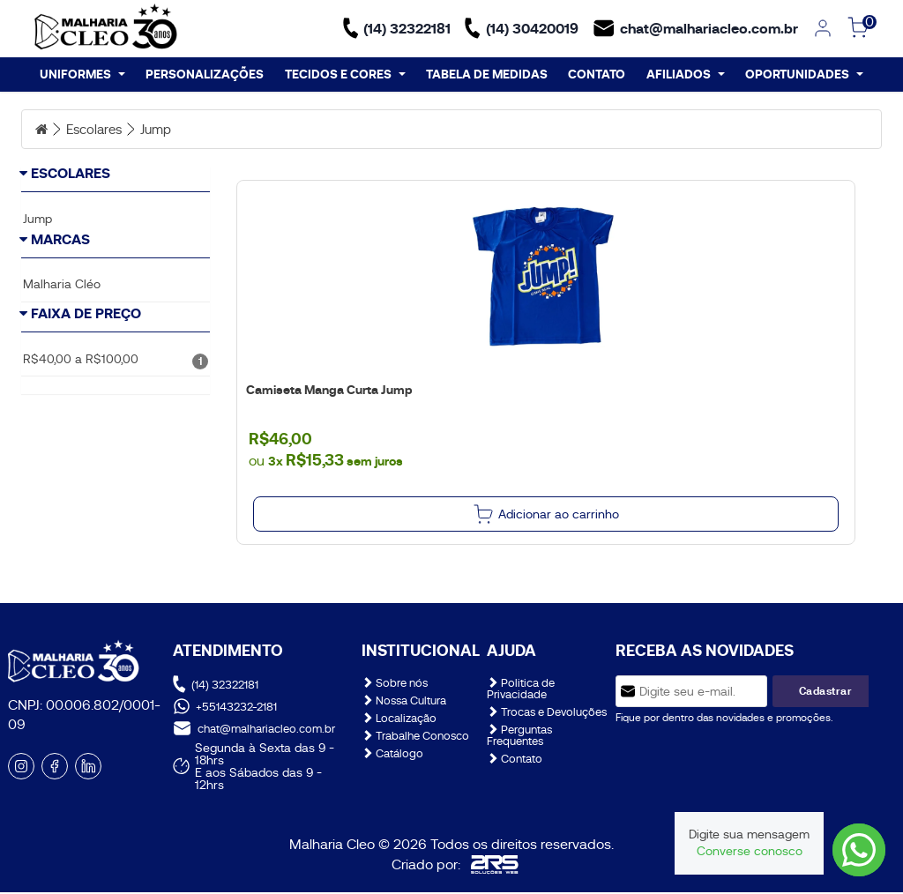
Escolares (97, 131)
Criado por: (455, 866)
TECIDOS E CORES (345, 76)
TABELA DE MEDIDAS (487, 76)
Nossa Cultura (404, 703)
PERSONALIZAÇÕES (205, 76)
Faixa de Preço (86, 380)
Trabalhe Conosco (415, 738)
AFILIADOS (685, 76)
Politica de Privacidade (521, 691)
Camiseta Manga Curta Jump (327, 392)
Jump (163, 131)
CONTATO (596, 76)
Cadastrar (826, 693)
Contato (514, 761)
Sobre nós (395, 685)
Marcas (60, 278)
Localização (399, 720)
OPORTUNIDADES (804, 76)
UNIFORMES (82, 76)
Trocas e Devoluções (547, 714)
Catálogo (392, 756)
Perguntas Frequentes (519, 738)
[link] (822, 30)
